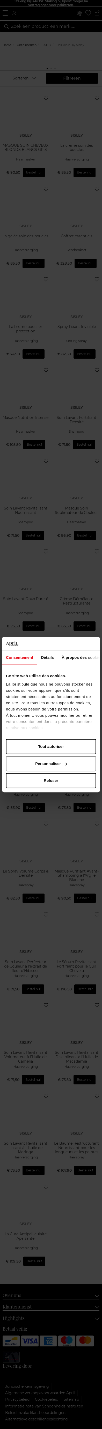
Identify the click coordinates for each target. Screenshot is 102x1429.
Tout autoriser (51, 746)
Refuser (51, 780)
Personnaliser (51, 763)
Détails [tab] (47, 657)
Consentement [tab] (19, 657)
